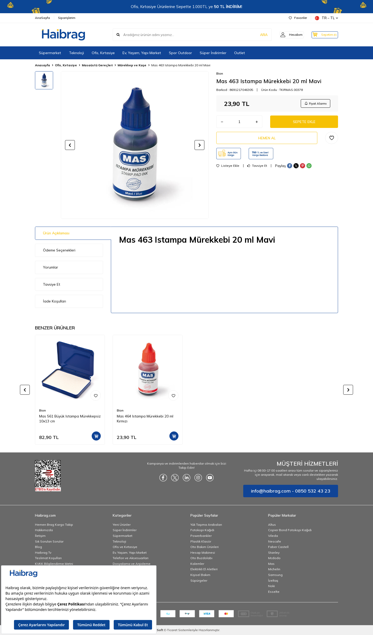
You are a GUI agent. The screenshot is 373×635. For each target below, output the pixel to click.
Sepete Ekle (304, 122)
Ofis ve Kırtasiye (125, 547)
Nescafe (274, 541)
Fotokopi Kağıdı (202, 530)
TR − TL (326, 18)
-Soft (158, 630)
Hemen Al (267, 139)
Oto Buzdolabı (201, 558)
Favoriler (298, 18)
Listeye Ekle (227, 167)
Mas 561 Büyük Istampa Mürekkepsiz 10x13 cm (70, 418)
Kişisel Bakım (200, 575)
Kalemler (197, 564)
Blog (38, 547)
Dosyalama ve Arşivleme (131, 564)
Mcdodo (274, 558)
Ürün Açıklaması (56, 233)
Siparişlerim (66, 18)
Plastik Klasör (200, 541)
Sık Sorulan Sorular (49, 541)
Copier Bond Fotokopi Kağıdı (290, 530)
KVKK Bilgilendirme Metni (54, 564)
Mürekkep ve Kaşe (132, 65)
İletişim (40, 536)
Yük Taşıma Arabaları (206, 524)
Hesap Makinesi (202, 552)
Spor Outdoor (180, 52)
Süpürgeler (198, 580)
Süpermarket (50, 52)
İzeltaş (273, 580)
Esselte (273, 592)
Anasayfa (42, 65)
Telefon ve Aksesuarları (130, 558)
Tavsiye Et (257, 167)
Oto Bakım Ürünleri (204, 547)
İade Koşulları (54, 301)
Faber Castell (278, 547)
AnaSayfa (42, 18)
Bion (219, 73)
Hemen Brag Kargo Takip (54, 524)
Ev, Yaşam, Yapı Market (142, 52)
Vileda (273, 536)
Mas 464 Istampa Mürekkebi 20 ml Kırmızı (145, 418)
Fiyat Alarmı (315, 104)
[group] (134, 145)
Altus (272, 524)
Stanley (273, 552)
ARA (257, 34)
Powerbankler (201, 536)
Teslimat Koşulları (48, 558)
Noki (271, 586)
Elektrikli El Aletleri (204, 569)
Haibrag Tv (43, 552)
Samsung (275, 575)
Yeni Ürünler (122, 524)
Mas (271, 564)
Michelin (274, 569)
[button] (70, 145)
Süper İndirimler (213, 52)
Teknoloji (76, 52)
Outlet (239, 52)
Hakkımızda (44, 530)
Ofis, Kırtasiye (103, 52)
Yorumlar (50, 267)
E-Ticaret (170, 630)
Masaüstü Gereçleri (97, 65)
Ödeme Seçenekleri (59, 250)
